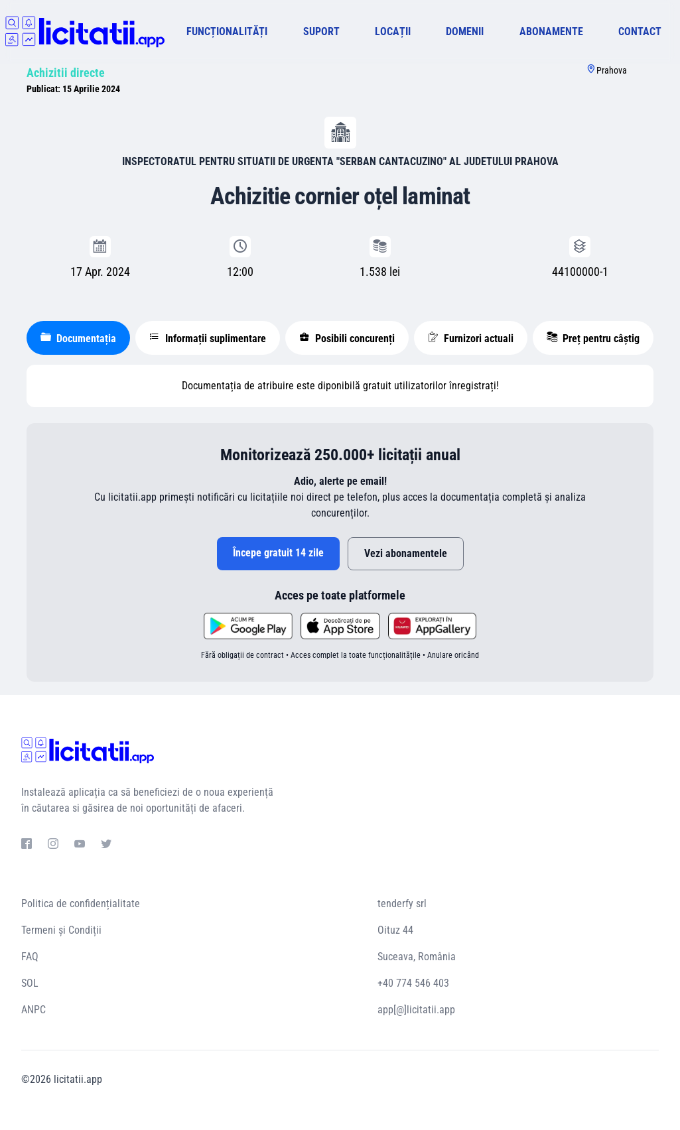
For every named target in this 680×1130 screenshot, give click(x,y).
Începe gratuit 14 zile (278, 552)
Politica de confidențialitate (80, 903)
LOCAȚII (393, 31)
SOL (29, 983)
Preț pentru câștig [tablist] (593, 338)
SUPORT (321, 31)
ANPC (33, 1009)
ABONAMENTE (551, 31)
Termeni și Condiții (61, 930)
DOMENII (465, 31)
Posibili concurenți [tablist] (347, 338)
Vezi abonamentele (405, 553)
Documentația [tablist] (78, 338)
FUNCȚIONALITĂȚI (226, 31)
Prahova (611, 70)
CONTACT (639, 31)
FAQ (29, 956)
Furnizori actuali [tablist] (470, 338)
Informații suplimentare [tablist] (207, 338)
